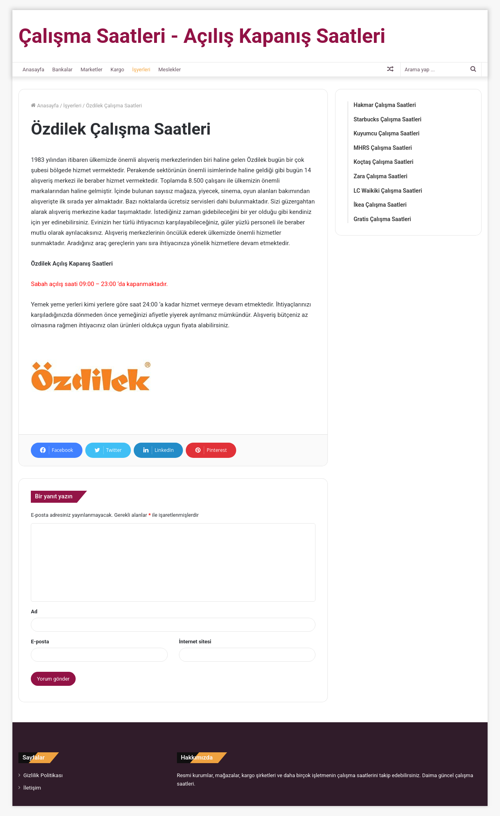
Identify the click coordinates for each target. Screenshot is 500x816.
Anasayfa (33, 69)
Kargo (117, 69)
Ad (34, 611)
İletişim (32, 787)
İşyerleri (141, 69)
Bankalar (62, 69)
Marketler (91, 69)
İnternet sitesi (195, 642)
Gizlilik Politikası (42, 775)
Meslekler (170, 69)
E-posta (40, 642)
